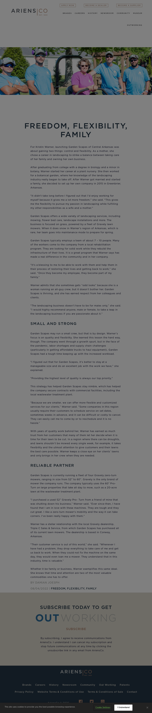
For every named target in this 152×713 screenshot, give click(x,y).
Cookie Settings (102, 707)
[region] (76, 708)
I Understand (123, 707)
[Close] (147, 707)
